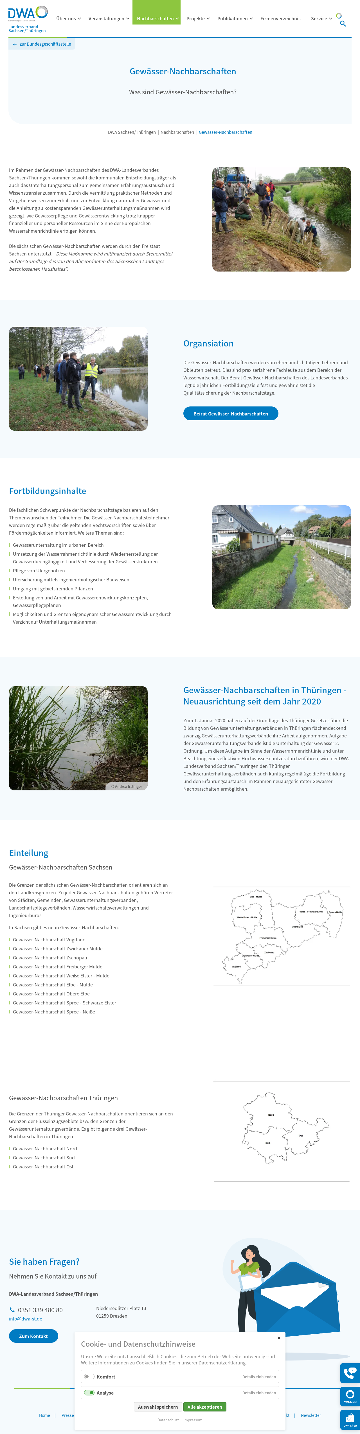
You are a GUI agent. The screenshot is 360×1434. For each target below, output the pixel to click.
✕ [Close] (279, 1337)
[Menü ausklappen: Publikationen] (251, 18)
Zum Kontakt (33, 1336)
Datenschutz (168, 1419)
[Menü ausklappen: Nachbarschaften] (177, 18)
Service (319, 18)
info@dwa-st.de (25, 1318)
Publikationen (232, 18)
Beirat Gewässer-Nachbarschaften (231, 413)
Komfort (106, 1376)
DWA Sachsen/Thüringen (132, 132)
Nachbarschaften (155, 18)
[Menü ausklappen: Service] (330, 18)
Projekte (195, 18)
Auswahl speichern (158, 1407)
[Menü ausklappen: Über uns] (79, 18)
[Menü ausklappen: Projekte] (208, 18)
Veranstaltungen (106, 18)
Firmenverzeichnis (280, 18)
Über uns (66, 18)
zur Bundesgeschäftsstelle (45, 44)
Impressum (192, 1419)
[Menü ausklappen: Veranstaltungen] (128, 18)
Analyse (105, 1392)
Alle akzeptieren (205, 1407)
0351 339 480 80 (40, 1309)
